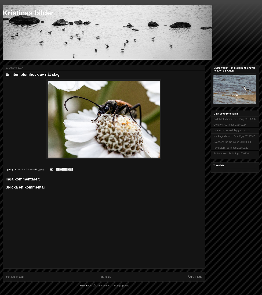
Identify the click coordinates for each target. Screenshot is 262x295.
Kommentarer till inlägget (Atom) (112, 285)
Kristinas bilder (28, 13)
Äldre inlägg (195, 276)
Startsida (105, 276)
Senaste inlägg (15, 276)
